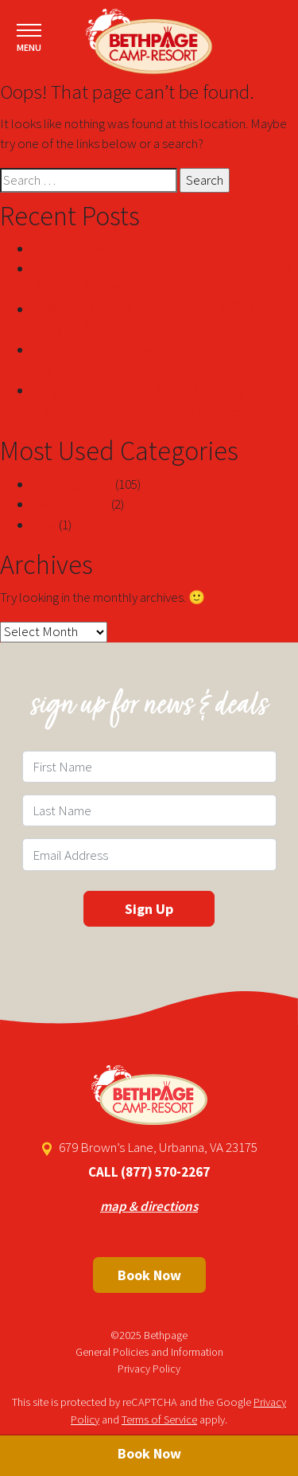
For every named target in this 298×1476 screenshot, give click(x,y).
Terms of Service (159, 1419)
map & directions (149, 1206)
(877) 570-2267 (165, 1172)
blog (44, 524)
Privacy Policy (149, 1368)
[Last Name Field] (149, 810)
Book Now (149, 1275)
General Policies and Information (149, 1352)
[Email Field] (149, 854)
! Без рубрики (70, 504)
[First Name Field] (149, 767)
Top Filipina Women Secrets (107, 248)
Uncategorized (72, 484)
